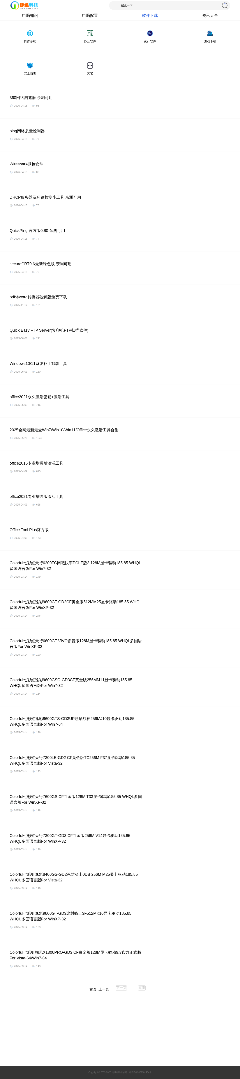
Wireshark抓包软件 (26, 164)
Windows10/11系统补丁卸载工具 (38, 363)
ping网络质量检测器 (27, 131)
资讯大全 (210, 15)
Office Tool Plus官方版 (29, 530)
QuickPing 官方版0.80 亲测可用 (37, 230)
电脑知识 (30, 15)
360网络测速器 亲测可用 (31, 98)
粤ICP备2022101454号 (140, 1072)
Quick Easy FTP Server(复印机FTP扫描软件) (49, 330)
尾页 (141, 988)
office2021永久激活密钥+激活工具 (39, 397)
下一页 (121, 988)
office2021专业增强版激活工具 (36, 496)
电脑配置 (90, 15)
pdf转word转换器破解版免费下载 (38, 297)
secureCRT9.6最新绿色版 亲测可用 (41, 264)
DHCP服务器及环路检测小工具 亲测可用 (45, 197)
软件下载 (150, 15)
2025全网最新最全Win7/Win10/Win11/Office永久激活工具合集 (64, 430)
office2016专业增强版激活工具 (36, 463)
